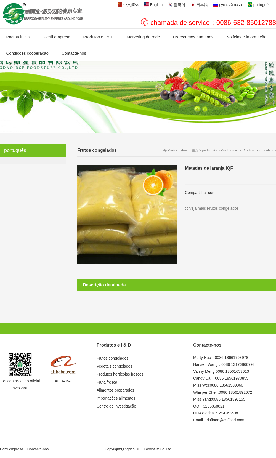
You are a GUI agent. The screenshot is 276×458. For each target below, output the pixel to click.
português (209, 150)
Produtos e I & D (98, 36)
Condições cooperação (27, 53)
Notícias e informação (246, 36)
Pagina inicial (18, 36)
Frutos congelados (262, 150)
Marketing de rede (143, 36)
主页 (195, 150)
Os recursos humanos (193, 36)
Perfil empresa (57, 36)
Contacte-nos (74, 53)
